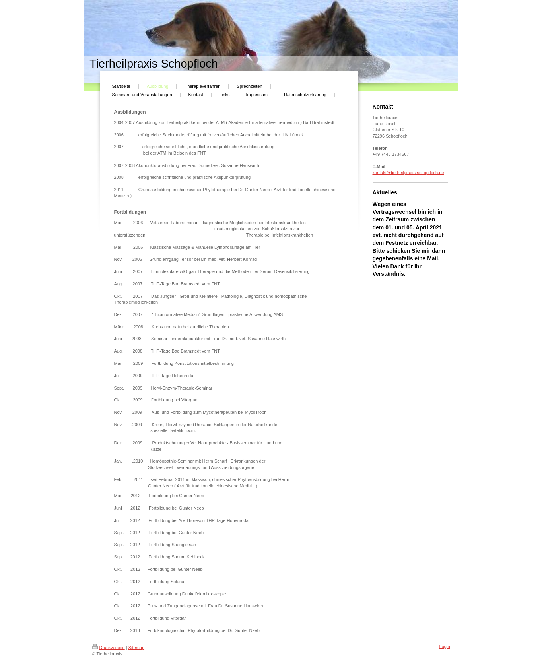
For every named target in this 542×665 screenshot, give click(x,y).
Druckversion (108, 647)
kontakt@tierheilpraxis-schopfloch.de (408, 172)
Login (444, 646)
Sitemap (136, 647)
